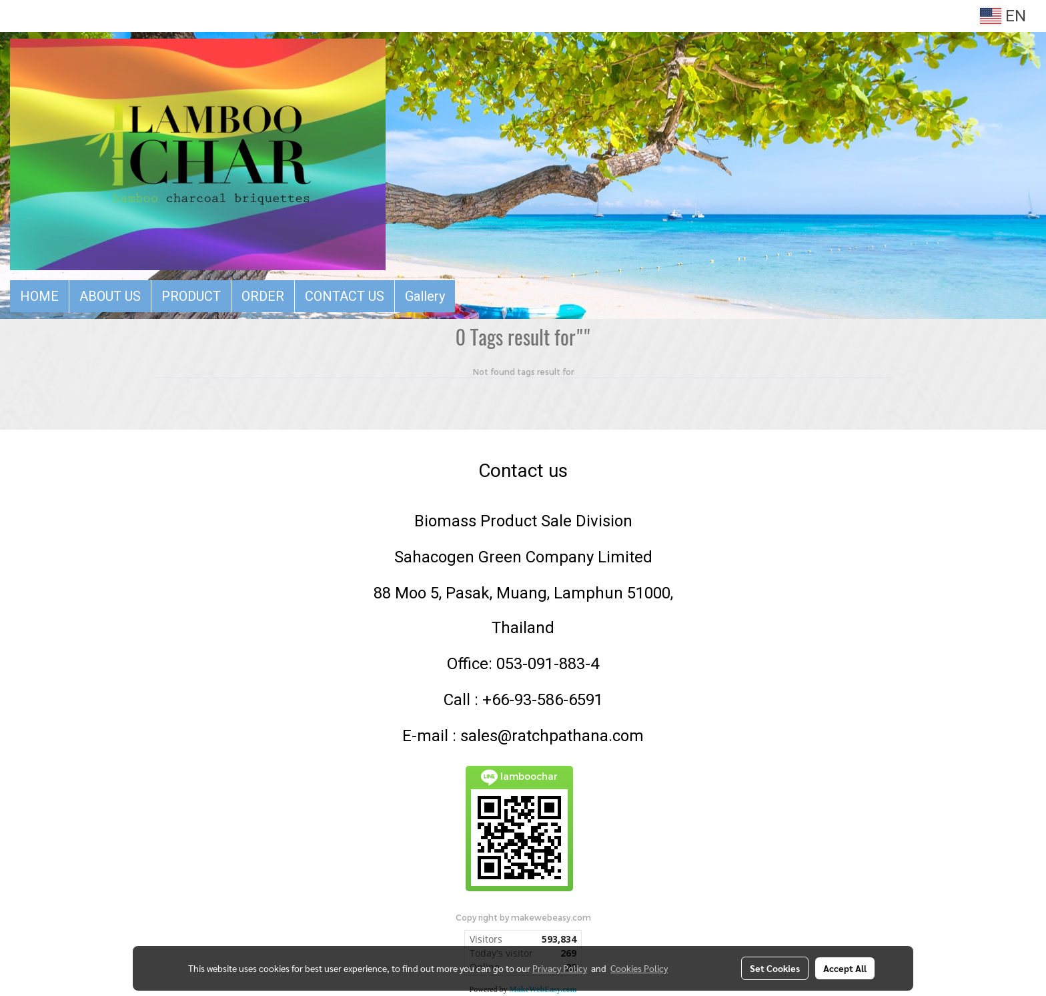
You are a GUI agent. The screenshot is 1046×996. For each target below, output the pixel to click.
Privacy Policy (559, 968)
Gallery (425, 296)
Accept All (845, 968)
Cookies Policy (639, 968)
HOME (39, 296)
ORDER (262, 296)
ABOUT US (110, 296)
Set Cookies (775, 968)
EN (1003, 16)
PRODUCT (191, 296)
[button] (467, 296)
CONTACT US (344, 296)
